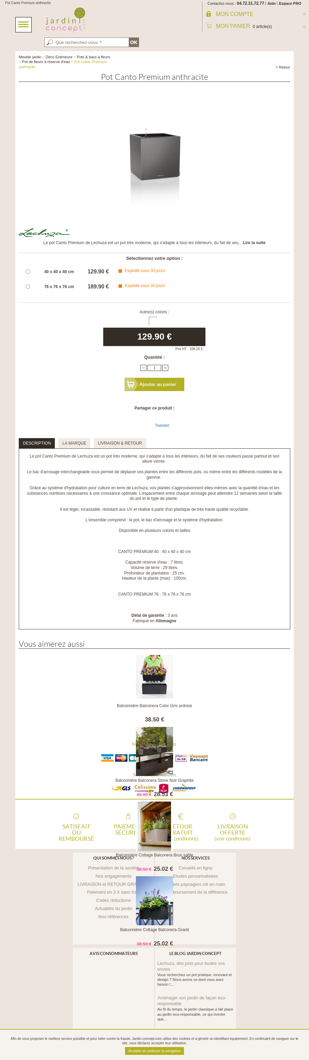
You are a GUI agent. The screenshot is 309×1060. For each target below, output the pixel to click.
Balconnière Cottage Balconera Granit (154, 929)
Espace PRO (290, 3)
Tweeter (162, 425)
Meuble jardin (30, 57)
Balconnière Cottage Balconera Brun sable (154, 855)
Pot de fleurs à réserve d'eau (46, 62)
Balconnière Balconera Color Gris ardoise (154, 705)
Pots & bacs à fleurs (93, 57)
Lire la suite (254, 242)
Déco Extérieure (59, 57)
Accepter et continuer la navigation (154, 1051)
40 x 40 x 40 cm (59, 271)
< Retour (283, 67)
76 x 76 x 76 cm (59, 286)
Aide (271, 3)
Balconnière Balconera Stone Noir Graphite (154, 780)
